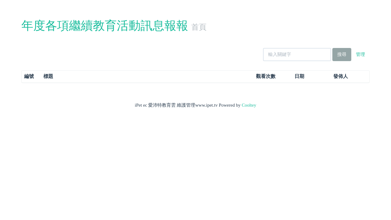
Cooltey (249, 105)
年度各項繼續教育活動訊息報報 (104, 25)
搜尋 (341, 54)
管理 (360, 54)
